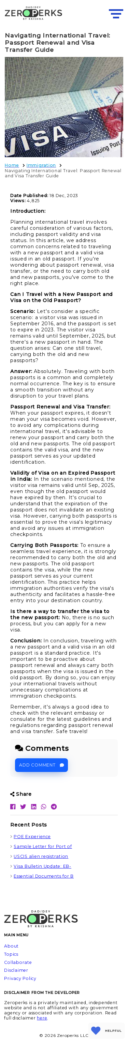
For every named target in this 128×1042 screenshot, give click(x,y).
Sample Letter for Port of (43, 846)
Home (12, 165)
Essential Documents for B (44, 876)
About (11, 946)
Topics (11, 954)
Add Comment (41, 765)
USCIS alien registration (41, 856)
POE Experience (32, 836)
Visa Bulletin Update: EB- (42, 866)
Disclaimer (16, 970)
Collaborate (18, 962)
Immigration (41, 165)
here (42, 1018)
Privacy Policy (20, 978)
